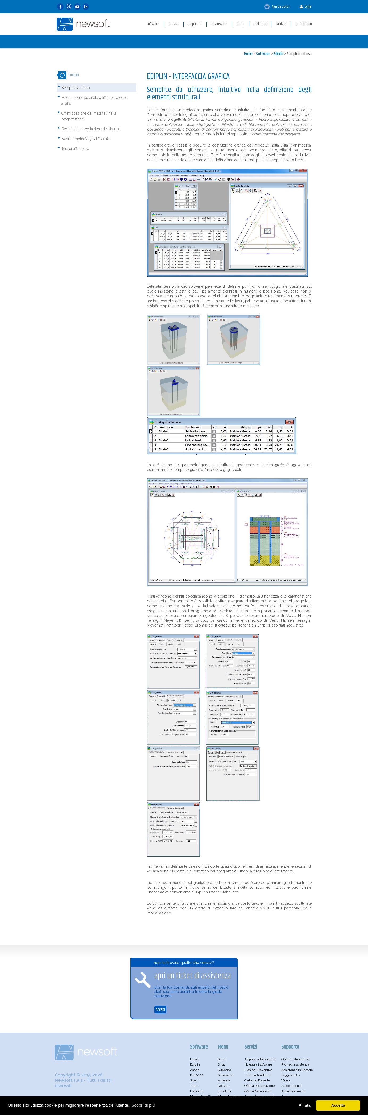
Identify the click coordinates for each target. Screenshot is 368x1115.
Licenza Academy (257, 1075)
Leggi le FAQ (290, 1075)
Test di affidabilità (75, 149)
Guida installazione (295, 1059)
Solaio (194, 1080)
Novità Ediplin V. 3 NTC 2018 (85, 139)
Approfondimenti (293, 1091)
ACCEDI (160, 1010)
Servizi (223, 1059)
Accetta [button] (338, 1105)
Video (285, 1080)
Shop (221, 1064)
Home (248, 54)
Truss (194, 1086)
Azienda (224, 1080)
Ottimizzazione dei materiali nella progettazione (88, 116)
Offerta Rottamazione (259, 1086)
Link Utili (224, 1091)
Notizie (223, 1086)
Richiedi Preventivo (258, 1070)
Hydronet (197, 1091)
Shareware (225, 1075)
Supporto (224, 1070)
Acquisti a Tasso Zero (259, 1059)
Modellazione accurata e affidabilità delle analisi (94, 100)
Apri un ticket (276, 7)
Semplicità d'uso (299, 54)
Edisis (194, 1059)
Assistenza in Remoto (297, 1070)
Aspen (194, 1070)
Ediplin (278, 54)
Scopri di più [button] (143, 1105)
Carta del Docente (257, 1080)
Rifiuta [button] (305, 1105)
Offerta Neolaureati (258, 1091)
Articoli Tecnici (291, 1086)
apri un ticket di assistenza (192, 976)
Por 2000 (197, 1075)
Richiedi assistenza (295, 1064)
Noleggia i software (258, 1064)
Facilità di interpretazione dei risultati (91, 129)
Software (263, 54)
